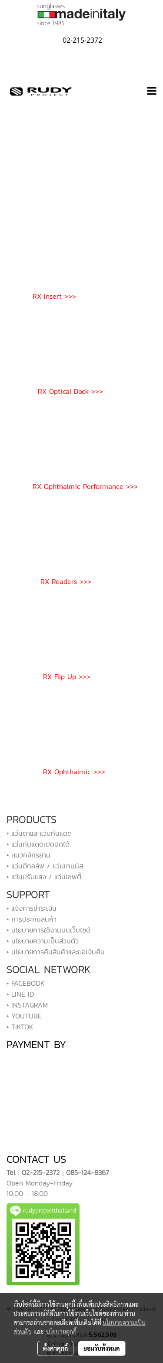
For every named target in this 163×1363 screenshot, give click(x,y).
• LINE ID (20, 994)
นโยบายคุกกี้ (61, 1332)
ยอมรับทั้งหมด (101, 1348)
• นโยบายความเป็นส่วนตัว (43, 941)
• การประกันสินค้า (32, 919)
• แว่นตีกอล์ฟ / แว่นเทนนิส (45, 866)
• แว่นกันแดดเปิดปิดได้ (38, 844)
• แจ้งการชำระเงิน (32, 908)
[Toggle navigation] (151, 91)
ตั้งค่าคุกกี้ (55, 1348)
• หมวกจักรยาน (28, 855)
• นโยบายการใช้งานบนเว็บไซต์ (48, 930)
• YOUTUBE (24, 1016)
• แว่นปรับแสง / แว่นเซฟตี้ (44, 876)
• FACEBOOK (26, 983)
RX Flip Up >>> (66, 676)
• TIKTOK (20, 1026)
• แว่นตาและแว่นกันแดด (39, 833)
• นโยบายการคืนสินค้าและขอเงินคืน (56, 951)
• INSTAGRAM (27, 1005)
